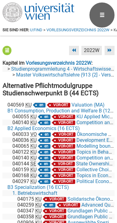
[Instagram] (104, 197)
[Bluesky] (65, 197)
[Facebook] (45, 197)
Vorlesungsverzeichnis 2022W (78, 30)
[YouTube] (85, 197)
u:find (36, 30)
